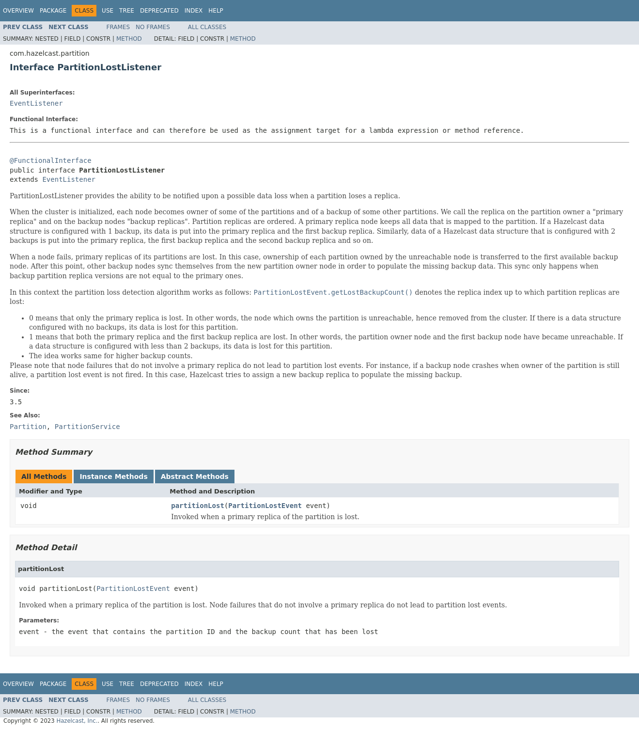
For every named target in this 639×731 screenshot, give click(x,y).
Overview (18, 10)
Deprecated (159, 10)
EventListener (36, 103)
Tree (126, 10)
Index (194, 10)
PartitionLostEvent (265, 505)
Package (53, 10)
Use (107, 10)
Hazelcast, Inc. (76, 720)
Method (129, 38)
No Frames (153, 27)
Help (215, 10)
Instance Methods (113, 476)
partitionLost (197, 505)
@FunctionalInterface (51, 160)
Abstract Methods (195, 476)
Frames (118, 27)
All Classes (207, 27)
